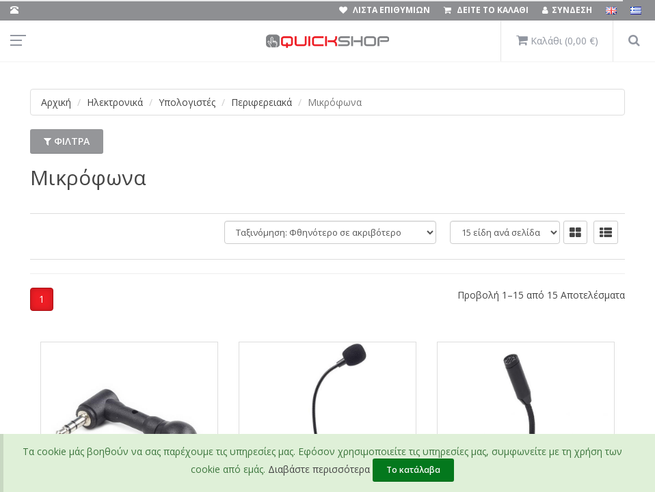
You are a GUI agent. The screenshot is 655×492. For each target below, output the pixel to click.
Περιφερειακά (261, 102)
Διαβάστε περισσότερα (319, 469)
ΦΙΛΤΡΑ (67, 141)
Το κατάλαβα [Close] (413, 470)
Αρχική (56, 102)
